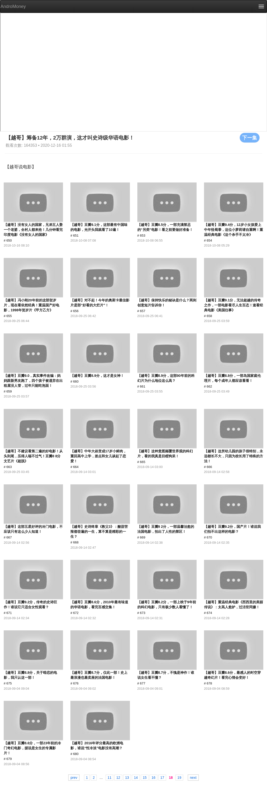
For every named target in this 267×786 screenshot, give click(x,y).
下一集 (249, 137)
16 (153, 778)
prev (73, 778)
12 (118, 778)
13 (127, 778)
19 (179, 778)
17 (162, 778)
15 (145, 778)
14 (136, 778)
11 (110, 778)
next (193, 778)
